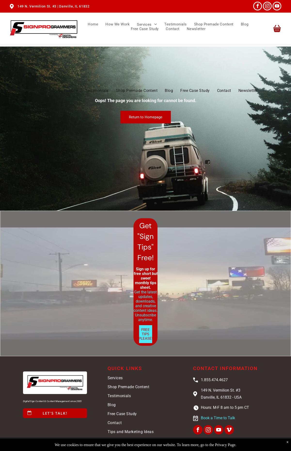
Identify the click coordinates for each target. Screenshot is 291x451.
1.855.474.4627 (214, 380)
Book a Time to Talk (218, 418)
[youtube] (277, 7)
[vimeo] (229, 430)
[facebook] (257, 7)
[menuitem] (93, 24)
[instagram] (267, 7)
